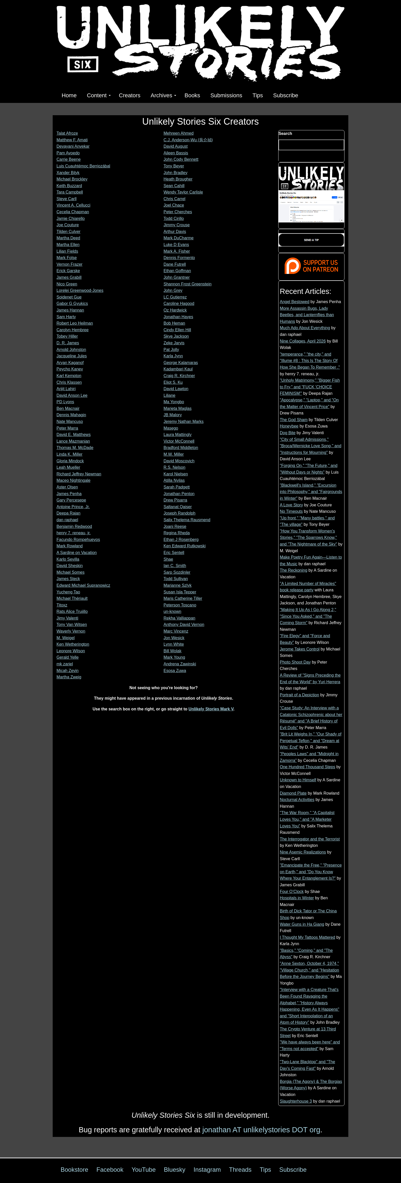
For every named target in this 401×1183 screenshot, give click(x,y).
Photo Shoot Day (295, 662)
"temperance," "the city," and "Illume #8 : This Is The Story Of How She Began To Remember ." (310, 360)
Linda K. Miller (69, 454)
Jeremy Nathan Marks (184, 421)
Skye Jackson (176, 336)
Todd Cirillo (174, 218)
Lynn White (174, 644)
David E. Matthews (74, 434)
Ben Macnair (68, 408)
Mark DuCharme (179, 238)
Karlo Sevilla (68, 559)
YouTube (143, 1169)
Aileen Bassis (176, 153)
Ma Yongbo (174, 402)
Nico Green (67, 284)
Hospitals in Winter (297, 898)
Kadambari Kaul (178, 369)
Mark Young (174, 657)
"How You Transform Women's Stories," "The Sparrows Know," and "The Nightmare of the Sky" (308, 537)
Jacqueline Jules (72, 356)
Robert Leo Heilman (75, 323)
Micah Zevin (68, 670)
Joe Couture (68, 225)
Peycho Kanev (70, 369)
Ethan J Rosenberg (181, 539)
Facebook (109, 1169)
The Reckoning (293, 570)
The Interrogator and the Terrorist (310, 839)
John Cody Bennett (181, 159)
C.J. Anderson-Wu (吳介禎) (188, 140)
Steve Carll (66, 199)
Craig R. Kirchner (179, 376)
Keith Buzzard (69, 186)
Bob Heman (174, 323)
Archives (163, 95)
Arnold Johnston (71, 349)
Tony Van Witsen (72, 624)
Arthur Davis (175, 231)
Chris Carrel (174, 199)
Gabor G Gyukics (72, 303)
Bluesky (174, 1169)
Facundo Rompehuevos (78, 539)
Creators (129, 95)
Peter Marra (67, 428)
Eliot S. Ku (173, 382)
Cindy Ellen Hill (177, 330)
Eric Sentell (174, 552)
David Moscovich (179, 461)
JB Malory (173, 415)
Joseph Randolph (180, 513)
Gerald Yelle (68, 657)
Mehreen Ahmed (179, 133)
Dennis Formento (179, 257)
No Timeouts (291, 511)
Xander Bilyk (68, 172)
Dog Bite (287, 433)
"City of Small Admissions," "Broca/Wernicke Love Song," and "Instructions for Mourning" (310, 446)
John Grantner (177, 277)
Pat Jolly (171, 349)
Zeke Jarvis (174, 343)
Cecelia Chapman (73, 212)
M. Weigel (66, 638)
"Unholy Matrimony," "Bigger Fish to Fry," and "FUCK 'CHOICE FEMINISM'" (310, 387)
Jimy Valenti (67, 618)
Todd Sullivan (176, 579)
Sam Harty (66, 317)
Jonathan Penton (179, 494)
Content (99, 95)
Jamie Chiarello (71, 218)
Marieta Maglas (178, 408)
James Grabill (69, 277)
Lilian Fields (67, 251)
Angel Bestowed (294, 302)
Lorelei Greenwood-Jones (80, 290)
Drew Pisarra (175, 500)
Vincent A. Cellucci (73, 205)
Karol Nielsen (176, 474)
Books (192, 95)
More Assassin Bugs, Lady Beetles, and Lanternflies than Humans (307, 315)
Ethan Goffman (177, 271)
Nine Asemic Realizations (303, 852)
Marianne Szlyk (178, 585)
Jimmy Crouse (177, 225)
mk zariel (65, 664)
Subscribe (285, 95)
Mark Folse (67, 257)
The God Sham (294, 420)
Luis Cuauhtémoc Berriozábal (83, 166)
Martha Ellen (68, 244)
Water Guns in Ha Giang (302, 924)
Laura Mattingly (178, 434)
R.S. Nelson (174, 467)
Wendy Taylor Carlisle (183, 192)
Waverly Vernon (71, 631)
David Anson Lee (72, 395)
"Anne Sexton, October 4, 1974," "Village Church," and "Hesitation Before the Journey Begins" (309, 970)
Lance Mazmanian (73, 441)
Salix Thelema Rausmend (187, 520)
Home (69, 95)
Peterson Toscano (180, 605)
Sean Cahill (174, 186)
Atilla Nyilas (174, 480)
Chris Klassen (69, 382)
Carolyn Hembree (72, 330)
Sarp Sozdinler (177, 572)
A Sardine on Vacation (77, 552)
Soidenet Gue (69, 297)
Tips (257, 95)
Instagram (207, 1169)
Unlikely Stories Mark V (210, 709)
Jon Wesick (174, 638)
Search (285, 133)
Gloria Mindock (70, 461)
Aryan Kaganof (70, 362)
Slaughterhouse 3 (296, 1101)
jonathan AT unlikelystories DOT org (261, 1130)
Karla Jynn (173, 356)
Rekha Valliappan (179, 618)
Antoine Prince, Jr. (73, 507)
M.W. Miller (174, 454)
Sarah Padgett (177, 487)
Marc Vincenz (176, 631)
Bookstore (74, 1169)
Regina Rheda (177, 533)
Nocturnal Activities (297, 799)
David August (176, 146)
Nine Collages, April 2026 (303, 341)
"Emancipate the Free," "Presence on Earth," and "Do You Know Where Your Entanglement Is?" (311, 871)
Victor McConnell (179, 441)
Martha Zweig (69, 677)
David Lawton (176, 389)
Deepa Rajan (68, 513)
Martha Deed (68, 238)
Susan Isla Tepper (180, 592)
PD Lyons (65, 402)
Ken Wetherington (73, 644)
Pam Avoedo (68, 153)
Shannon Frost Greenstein (188, 284)
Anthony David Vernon (184, 624)
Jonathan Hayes (178, 317)
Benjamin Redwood (74, 526)
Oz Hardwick (175, 310)
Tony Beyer (174, 166)
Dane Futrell (175, 264)
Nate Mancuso (70, 421)
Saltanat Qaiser (178, 507)
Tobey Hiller (67, 336)
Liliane (169, 395)
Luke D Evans (176, 244)
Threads (240, 1169)
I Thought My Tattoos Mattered (307, 937)
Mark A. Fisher (177, 251)
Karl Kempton (69, 376)
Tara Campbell (70, 192)
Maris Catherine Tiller (183, 598)
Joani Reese (175, 526)
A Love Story (291, 505)
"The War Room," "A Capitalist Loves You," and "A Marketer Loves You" (307, 819)
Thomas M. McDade (75, 447)
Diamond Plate (293, 793)
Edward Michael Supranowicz (83, 585)
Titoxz (62, 605)
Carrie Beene (69, 159)
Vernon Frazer (69, 264)
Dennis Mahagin (71, 415)
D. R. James (68, 343)
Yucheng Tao (68, 592)
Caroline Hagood (179, 303)
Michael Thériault (72, 598)
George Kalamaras (181, 362)
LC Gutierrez (175, 297)
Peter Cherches (178, 212)
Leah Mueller (68, 467)
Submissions (226, 95)
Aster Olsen (67, 487)
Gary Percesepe (71, 500)
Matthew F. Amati (72, 140)
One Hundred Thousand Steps (307, 767)
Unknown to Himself (298, 780)
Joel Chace (174, 205)
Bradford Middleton (181, 447)
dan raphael (67, 520)
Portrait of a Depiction (299, 695)
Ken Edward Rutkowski (185, 546)
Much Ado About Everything (305, 328)
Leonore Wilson (71, 651)
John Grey (173, 290)
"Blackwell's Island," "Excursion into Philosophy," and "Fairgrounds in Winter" (311, 491)
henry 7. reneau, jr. (74, 533)
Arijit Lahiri (66, 389)
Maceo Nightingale (74, 480)
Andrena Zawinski (180, 664)
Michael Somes (70, 572)
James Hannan (70, 310)
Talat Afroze (67, 133)
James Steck (68, 579)
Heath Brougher (178, 179)
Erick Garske (68, 271)
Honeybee (289, 426)
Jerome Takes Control (299, 649)
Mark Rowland (70, 546)
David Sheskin (70, 565)
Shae (168, 559)
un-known (172, 611)
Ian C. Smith (175, 565)
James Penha (69, 494)
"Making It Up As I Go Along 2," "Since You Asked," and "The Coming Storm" (308, 616)
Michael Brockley (72, 179)
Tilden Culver (69, 231)
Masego (171, 428)
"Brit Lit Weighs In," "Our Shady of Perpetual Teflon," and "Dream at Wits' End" (310, 740)
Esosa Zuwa (175, 670)
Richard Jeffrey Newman (79, 474)
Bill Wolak (173, 651)
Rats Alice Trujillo (72, 611)
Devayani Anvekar (73, 146)
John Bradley (175, 172)
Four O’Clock (292, 891)
